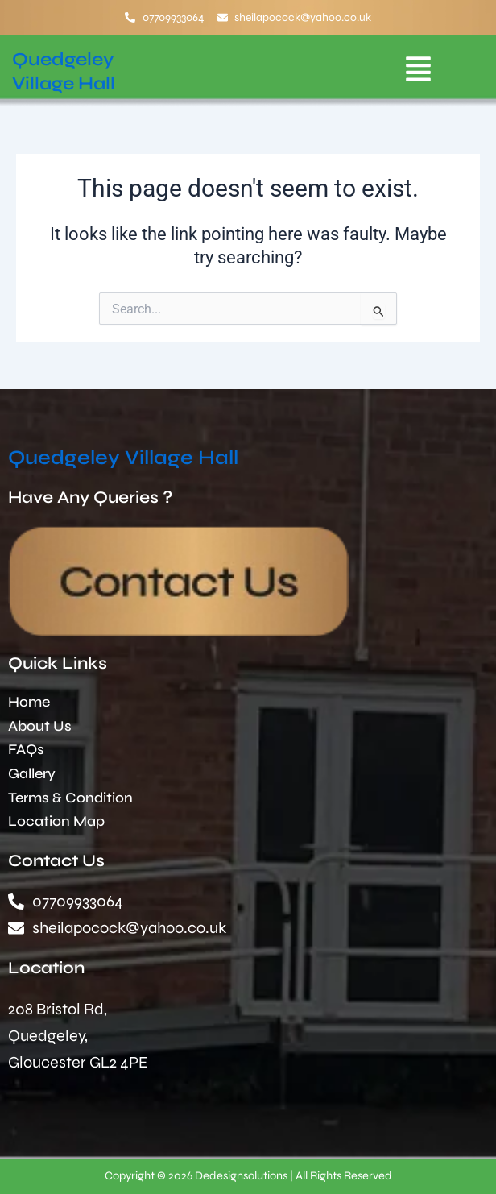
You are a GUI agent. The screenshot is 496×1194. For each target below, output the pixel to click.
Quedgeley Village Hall (123, 458)
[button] (418, 71)
